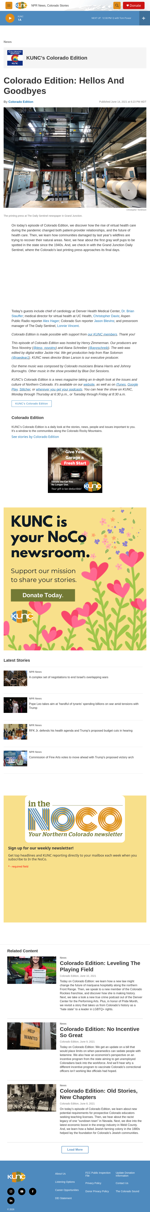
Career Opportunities (67, 1190)
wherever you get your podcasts (59, 389)
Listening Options (65, 1182)
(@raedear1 (20, 357)
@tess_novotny (44, 348)
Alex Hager (51, 321)
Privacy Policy (93, 1183)
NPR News (35, 671)
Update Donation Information (125, 1174)
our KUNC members (102, 334)
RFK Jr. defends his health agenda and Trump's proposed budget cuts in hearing (81, 730)
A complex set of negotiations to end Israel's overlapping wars (68, 677)
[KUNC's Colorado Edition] (15, 58)
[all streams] (144, 18)
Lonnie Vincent (68, 326)
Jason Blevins (104, 321)
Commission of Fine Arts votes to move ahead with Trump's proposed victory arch (81, 757)
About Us (60, 1173)
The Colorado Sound (127, 1191)
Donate (135, 5)
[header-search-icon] (117, 5)
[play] (10, 18)
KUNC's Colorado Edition (56, 58)
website (88, 384)
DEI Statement (63, 1198)
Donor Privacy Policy (97, 1191)
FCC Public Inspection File (98, 1174)
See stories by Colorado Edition (35, 436)
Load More (75, 1149)
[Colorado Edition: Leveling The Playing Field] (31, 970)
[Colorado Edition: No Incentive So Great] (31, 1036)
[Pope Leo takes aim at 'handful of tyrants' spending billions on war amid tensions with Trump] (15, 705)
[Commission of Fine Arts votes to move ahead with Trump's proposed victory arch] (15, 758)
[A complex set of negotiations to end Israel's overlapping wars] (15, 678)
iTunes (121, 384)
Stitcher (24, 389)
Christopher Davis (106, 316)
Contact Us (122, 1183)
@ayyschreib (98, 348)
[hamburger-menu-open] (8, 5)
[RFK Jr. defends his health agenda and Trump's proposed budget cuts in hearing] (15, 732)
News (8, 42)
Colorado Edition (20, 102)
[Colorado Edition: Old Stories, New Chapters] (31, 1097)
